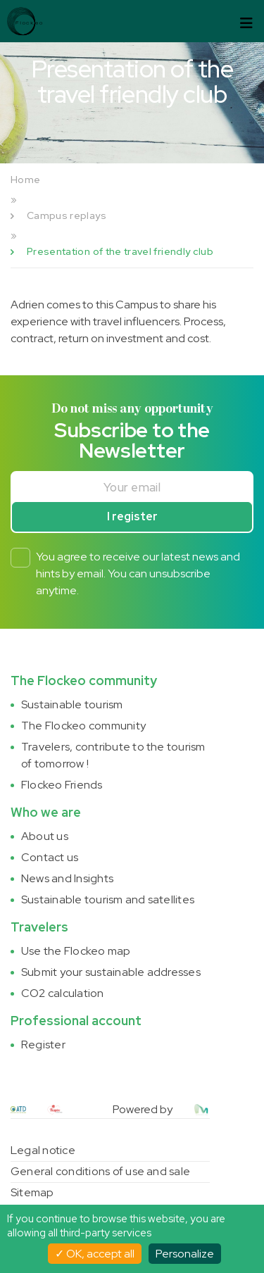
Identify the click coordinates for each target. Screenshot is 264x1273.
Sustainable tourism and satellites (107, 899)
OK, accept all (94, 1253)
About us (44, 836)
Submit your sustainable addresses (111, 972)
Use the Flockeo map (76, 950)
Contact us (49, 857)
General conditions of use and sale (100, 1171)
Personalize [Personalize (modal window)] (185, 1253)
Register (43, 1044)
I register (132, 516)
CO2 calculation (62, 993)
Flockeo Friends (62, 784)
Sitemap (32, 1192)
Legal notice (43, 1150)
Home (25, 179)
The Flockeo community (83, 725)
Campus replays (66, 215)
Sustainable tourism (72, 704)
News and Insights (67, 878)
